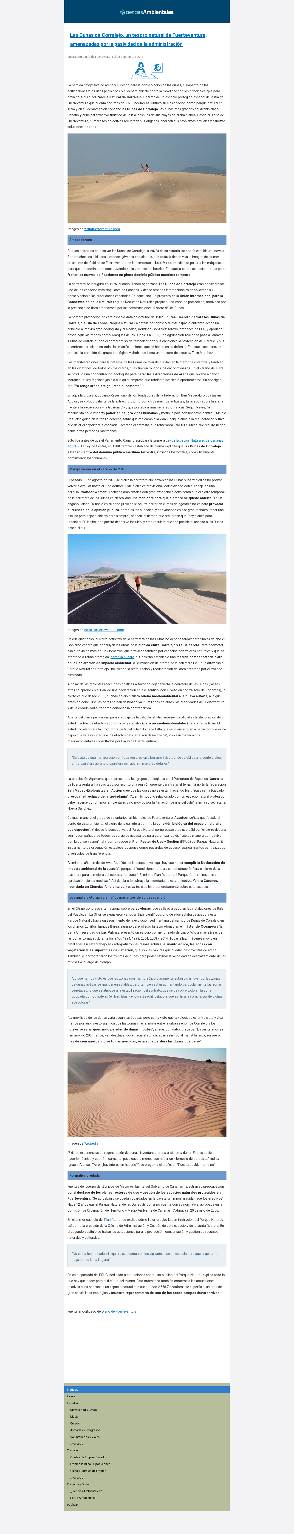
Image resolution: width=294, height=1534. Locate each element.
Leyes (71, 1396)
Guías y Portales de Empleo (88, 1471)
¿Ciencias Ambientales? (86, 1491)
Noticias (72, 1389)
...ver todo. (77, 1443)
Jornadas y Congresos (85, 1430)
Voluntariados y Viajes (85, 1437)
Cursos (75, 1423)
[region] (148, 1356)
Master (74, 1416)
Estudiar (72, 1403)
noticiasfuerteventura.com (104, 630)
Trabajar (72, 1450)
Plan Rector (113, 1220)
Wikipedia (91, 1144)
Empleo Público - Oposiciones (90, 1464)
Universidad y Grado (83, 1410)
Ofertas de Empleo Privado (88, 1457)
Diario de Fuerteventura (119, 1312)
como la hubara (122, 657)
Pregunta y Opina (78, 1484)
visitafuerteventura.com (102, 229)
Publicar (72, 1504)
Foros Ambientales (83, 1497)
